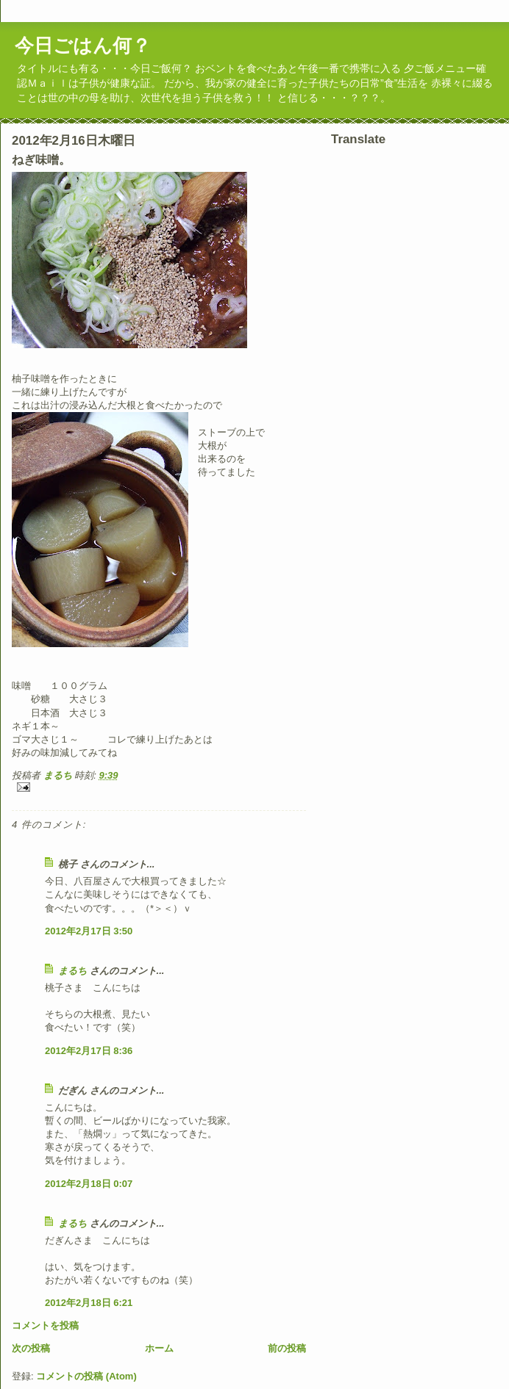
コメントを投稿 (45, 1325)
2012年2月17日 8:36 (88, 1050)
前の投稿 (287, 1348)
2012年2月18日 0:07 (88, 1183)
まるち (72, 970)
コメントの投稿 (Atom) (86, 1376)
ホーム (159, 1348)
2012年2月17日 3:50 (88, 931)
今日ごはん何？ (83, 46)
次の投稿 (31, 1348)
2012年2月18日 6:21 (88, 1302)
